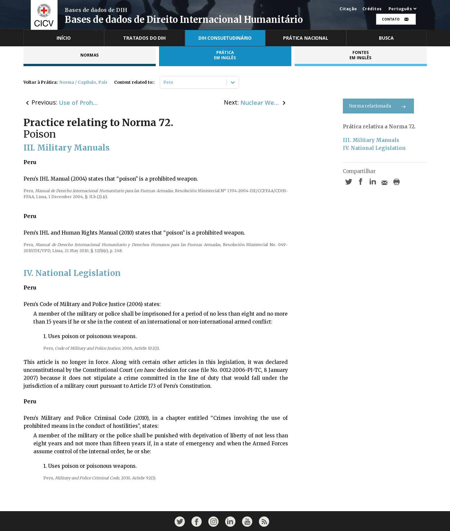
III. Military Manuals (371, 140)
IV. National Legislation (374, 148)
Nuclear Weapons (260, 102)
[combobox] (163, 82)
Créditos (372, 9)
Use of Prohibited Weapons (79, 102)
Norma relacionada (378, 106)
